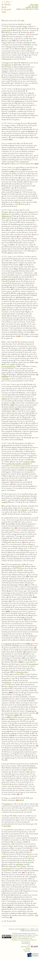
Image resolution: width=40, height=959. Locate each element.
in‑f (12, 530)
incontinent (33, 664)
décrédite (7, 826)
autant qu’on (31, 711)
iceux (11, 161)
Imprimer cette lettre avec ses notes (27, 9)
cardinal (5, 502)
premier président (8, 279)
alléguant (5, 216)
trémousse (5, 445)
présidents (26, 464)
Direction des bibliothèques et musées (25, 946)
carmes (31, 913)
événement (7, 59)
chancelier (20, 672)
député (24, 510)
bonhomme (17, 566)
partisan (8, 804)
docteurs (23, 161)
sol (3, 307)
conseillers (15, 423)
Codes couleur (34, 5)
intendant (19, 864)
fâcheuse (8, 65)
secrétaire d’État (29, 462)
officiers (5, 399)
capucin (23, 293)
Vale (36, 915)
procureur (5, 868)
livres (34, 415)
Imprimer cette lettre (32, 8)
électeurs (5, 214)
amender (6, 379)
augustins (8, 643)
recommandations (8, 366)
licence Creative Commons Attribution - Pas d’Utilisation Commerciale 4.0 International (24, 938)
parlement (18, 101)
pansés (4, 856)
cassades (30, 470)
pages (25, 26)
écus (9, 67)
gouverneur (6, 30)
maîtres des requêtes (13, 464)
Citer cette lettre (33, 6)
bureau (17, 202)
